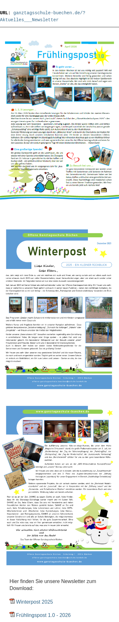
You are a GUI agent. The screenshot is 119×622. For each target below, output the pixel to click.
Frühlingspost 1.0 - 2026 (43, 615)
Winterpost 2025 (34, 602)
